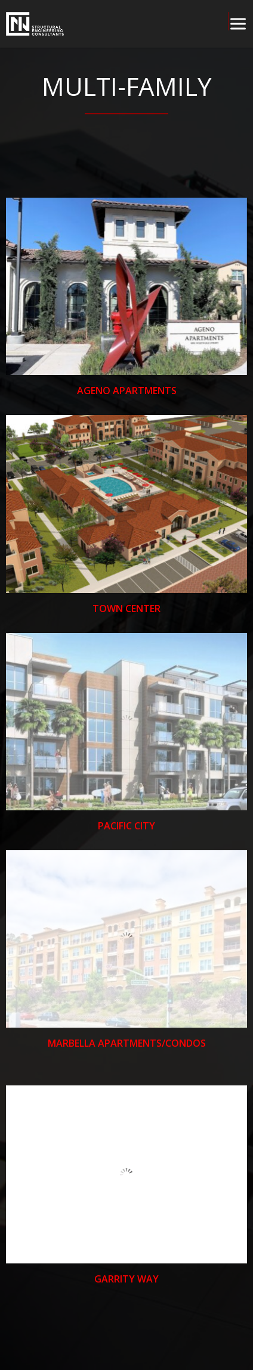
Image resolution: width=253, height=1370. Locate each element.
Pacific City (126, 825)
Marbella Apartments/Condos (127, 1043)
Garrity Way (126, 1278)
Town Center (126, 608)
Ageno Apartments (127, 391)
